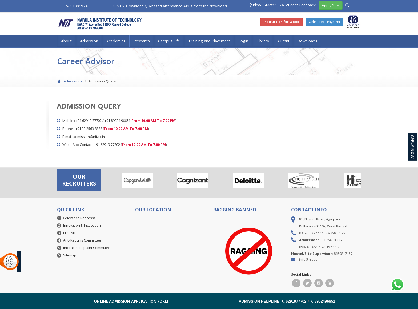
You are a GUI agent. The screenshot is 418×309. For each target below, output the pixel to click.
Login (243, 40)
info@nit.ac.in (310, 259)
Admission (89, 40)
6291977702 (330, 246)
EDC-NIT (69, 232)
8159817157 (343, 253)
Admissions (69, 81)
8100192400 (79, 6)
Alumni (283, 40)
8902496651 (308, 246)
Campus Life (169, 40)
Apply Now (330, 5)
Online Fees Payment (324, 21)
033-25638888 (330, 240)
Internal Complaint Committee (86, 247)
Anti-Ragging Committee (82, 240)
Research (142, 40)
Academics (115, 40)
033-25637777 (310, 233)
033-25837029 (334, 233)
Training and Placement (209, 40)
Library (262, 40)
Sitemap (69, 255)
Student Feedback (298, 4)
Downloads (307, 40)
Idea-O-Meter (263, 4)
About (66, 40)
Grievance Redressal (80, 217)
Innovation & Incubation (82, 225)
